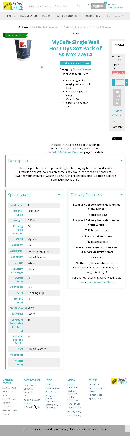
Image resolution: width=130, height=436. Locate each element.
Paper (46, 16)
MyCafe (74, 33)
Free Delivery (52, 392)
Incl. (90, 6)
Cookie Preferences (73, 398)
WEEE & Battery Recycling (68, 152)
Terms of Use (73, 403)
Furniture (114, 16)
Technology (93, 16)
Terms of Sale (74, 407)
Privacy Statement (72, 385)
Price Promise (52, 388)
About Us (50, 384)
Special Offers (29, 16)
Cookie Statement (72, 392)
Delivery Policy (74, 411)
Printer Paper (95, 394)
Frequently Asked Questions (51, 399)
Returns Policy (74, 415)
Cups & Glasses (102, 27)
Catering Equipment (76, 27)
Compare (117, 124)
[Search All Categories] (54, 6)
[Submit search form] (78, 5)
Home (11, 16)
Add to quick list (117, 112)
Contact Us (94, 384)
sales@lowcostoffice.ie (101, 282)
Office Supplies (67, 16)
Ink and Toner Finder (95, 389)
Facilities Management (45, 27)
